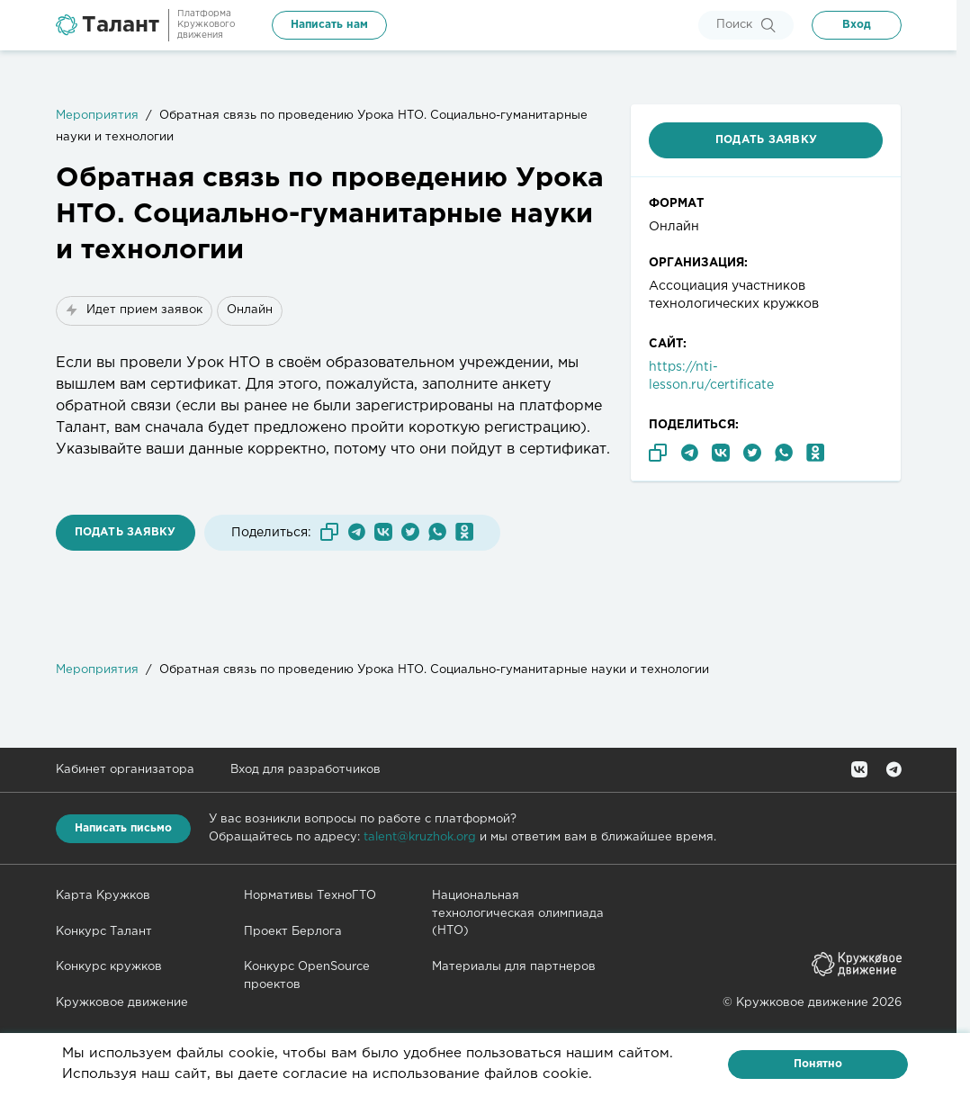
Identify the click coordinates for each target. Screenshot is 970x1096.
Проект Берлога (293, 932)
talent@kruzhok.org (420, 837)
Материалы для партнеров (514, 967)
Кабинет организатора (125, 770)
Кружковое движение (122, 1003)
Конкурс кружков (109, 967)
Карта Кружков (103, 896)
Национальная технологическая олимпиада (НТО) (518, 913)
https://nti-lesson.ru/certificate (711, 376)
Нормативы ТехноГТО (310, 896)
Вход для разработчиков (305, 770)
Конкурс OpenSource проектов (307, 976)
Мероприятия (97, 116)
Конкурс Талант (104, 932)
